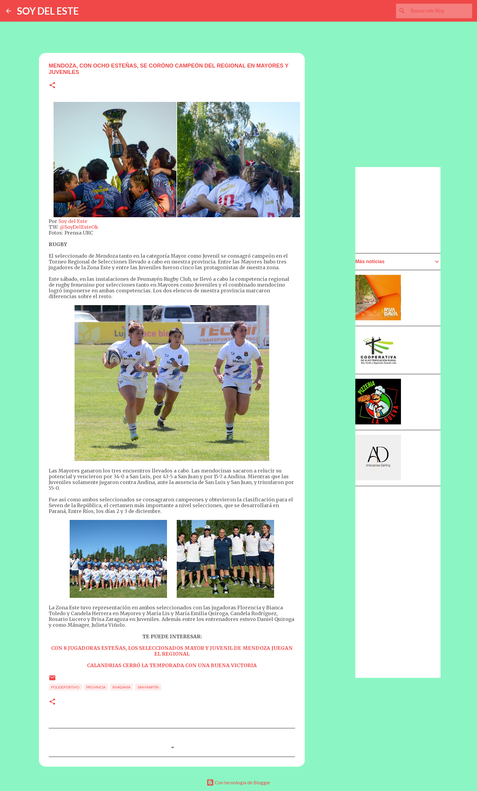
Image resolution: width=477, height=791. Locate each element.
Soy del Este (72, 221)
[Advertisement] (334, 340)
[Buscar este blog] (440, 11)
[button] (52, 86)
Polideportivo (65, 687)
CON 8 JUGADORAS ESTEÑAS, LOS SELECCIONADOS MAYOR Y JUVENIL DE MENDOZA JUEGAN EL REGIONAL (172, 651)
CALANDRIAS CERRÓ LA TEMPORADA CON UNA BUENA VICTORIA (172, 665)
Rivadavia (122, 687)
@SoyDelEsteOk (79, 227)
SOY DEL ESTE (48, 11)
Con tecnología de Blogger (238, 782)
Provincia (96, 687)
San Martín (148, 687)
